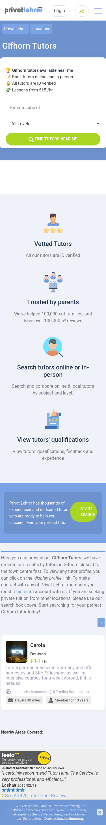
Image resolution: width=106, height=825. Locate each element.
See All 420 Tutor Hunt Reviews (36, 795)
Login (59, 10)
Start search (88, 511)
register (20, 591)
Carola (37, 645)
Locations (41, 28)
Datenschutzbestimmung (63, 818)
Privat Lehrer (15, 28)
